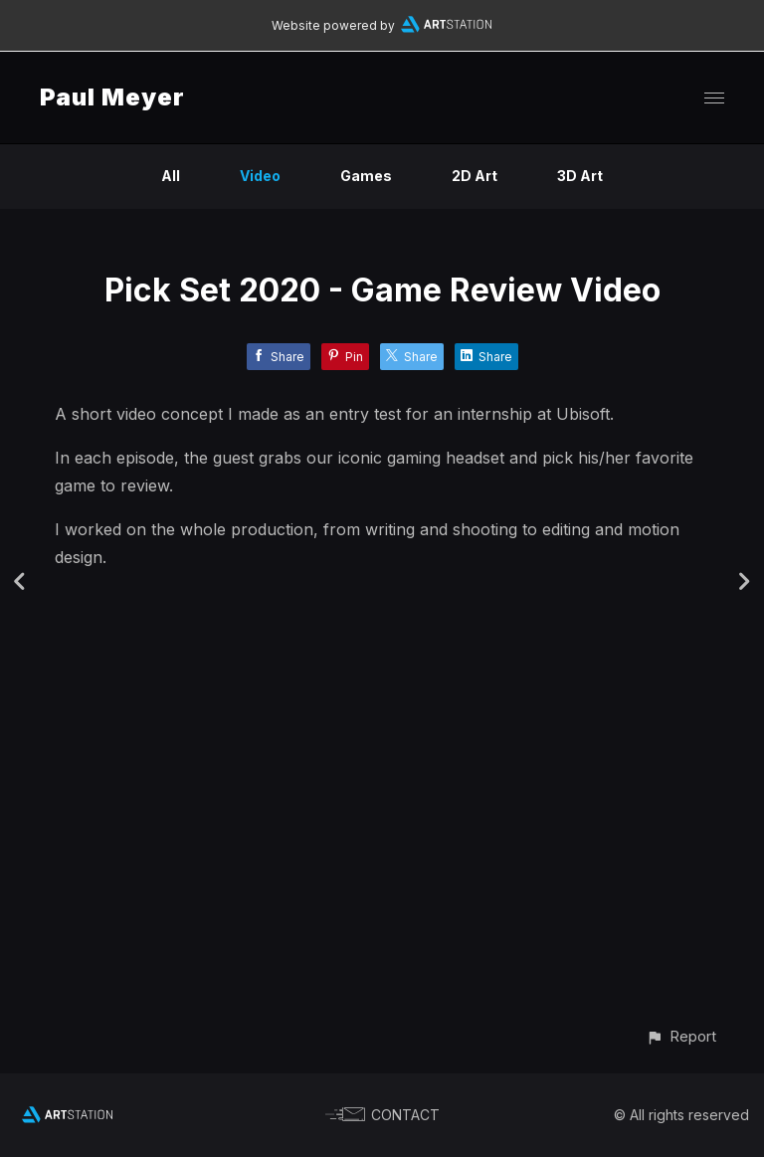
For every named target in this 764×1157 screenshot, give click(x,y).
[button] (681, 1036)
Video (260, 175)
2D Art (474, 175)
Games (366, 175)
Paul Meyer (112, 97)
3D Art (580, 175)
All (170, 175)
